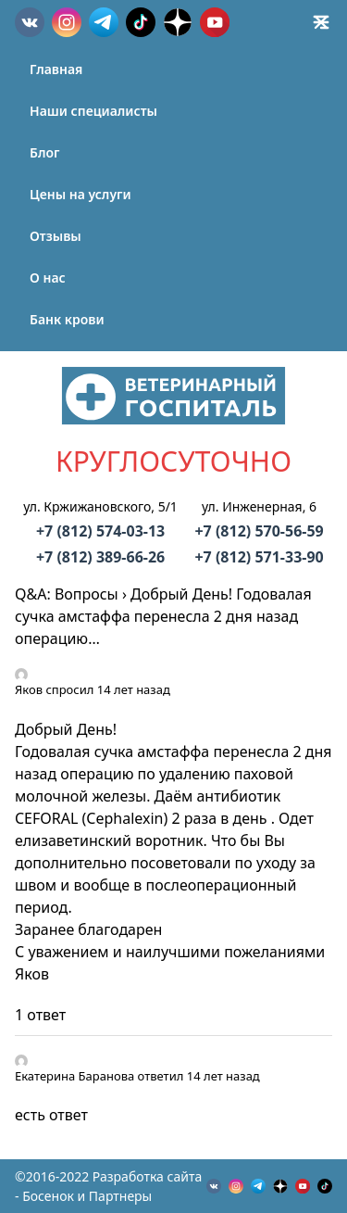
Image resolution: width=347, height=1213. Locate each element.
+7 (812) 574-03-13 (100, 531)
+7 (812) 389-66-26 (100, 557)
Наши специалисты (93, 111)
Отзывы (55, 236)
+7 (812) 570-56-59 (258, 531)
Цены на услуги (80, 194)
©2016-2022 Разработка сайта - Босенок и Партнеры (108, 1186)
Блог (44, 152)
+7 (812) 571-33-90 (258, 557)
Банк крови (67, 319)
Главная (56, 69)
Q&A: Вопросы (66, 594)
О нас (48, 277)
